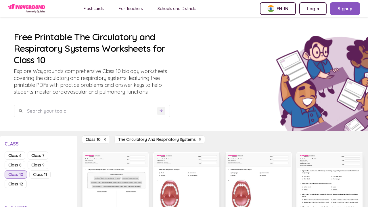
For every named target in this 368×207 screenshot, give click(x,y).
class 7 (38, 155)
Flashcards (94, 8)
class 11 (40, 174)
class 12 (15, 184)
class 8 (15, 165)
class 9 (38, 165)
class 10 (15, 174)
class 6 (15, 155)
